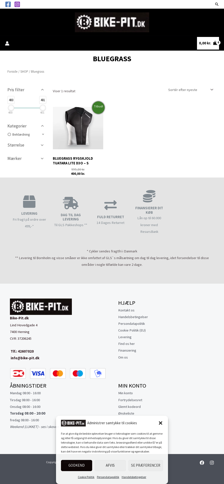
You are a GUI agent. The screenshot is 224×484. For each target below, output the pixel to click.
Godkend (76, 465)
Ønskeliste (126, 413)
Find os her (126, 343)
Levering (125, 337)
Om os (123, 357)
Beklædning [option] (21, 134)
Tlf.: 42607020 (22, 351)
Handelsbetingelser (134, 477)
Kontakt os (126, 310)
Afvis (110, 465)
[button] (160, 423)
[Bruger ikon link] (7, 43)
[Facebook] (8, 4)
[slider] (11, 108)
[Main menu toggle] (11, 22)
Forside (12, 71)
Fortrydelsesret (130, 400)
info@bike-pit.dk (24, 358)
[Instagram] (17, 4)
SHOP (24, 71)
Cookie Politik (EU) (132, 330)
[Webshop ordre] (189, 90)
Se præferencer (145, 465)
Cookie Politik (86, 477)
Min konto (125, 393)
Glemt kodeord (129, 406)
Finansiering (127, 350)
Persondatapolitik (108, 477)
